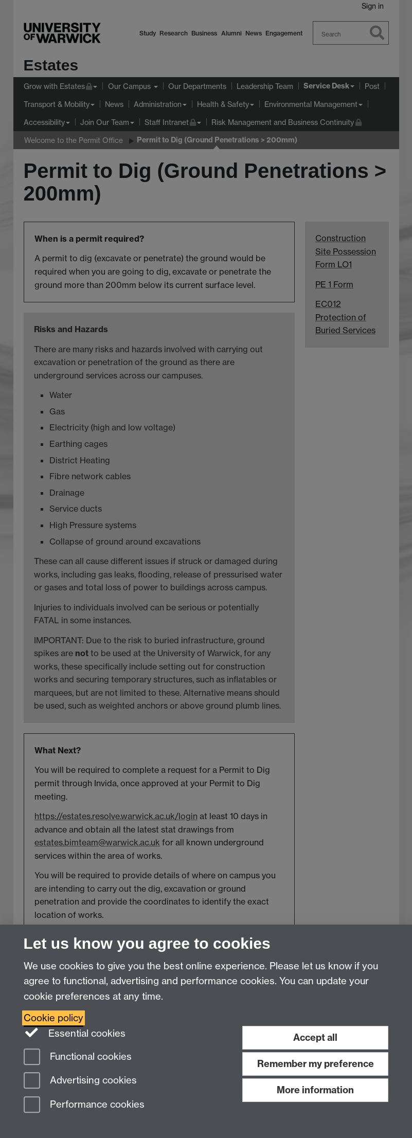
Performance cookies (84, 1105)
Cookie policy (53, 1018)
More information (315, 1090)
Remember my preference (315, 1064)
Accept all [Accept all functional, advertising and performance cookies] (315, 1037)
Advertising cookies (80, 1081)
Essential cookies (75, 1032)
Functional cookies (78, 1057)
